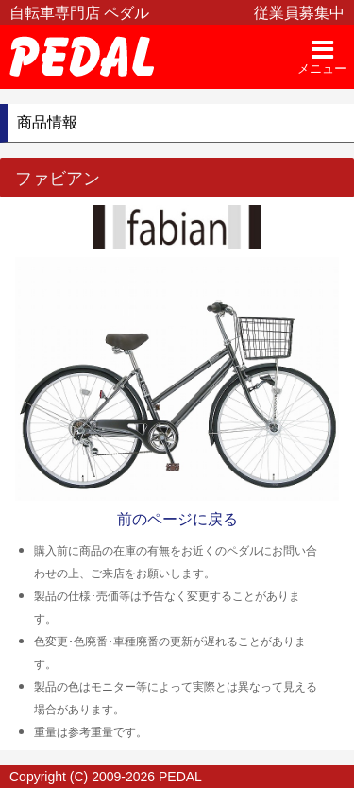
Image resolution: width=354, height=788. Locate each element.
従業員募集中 (299, 13)
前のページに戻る (177, 519)
